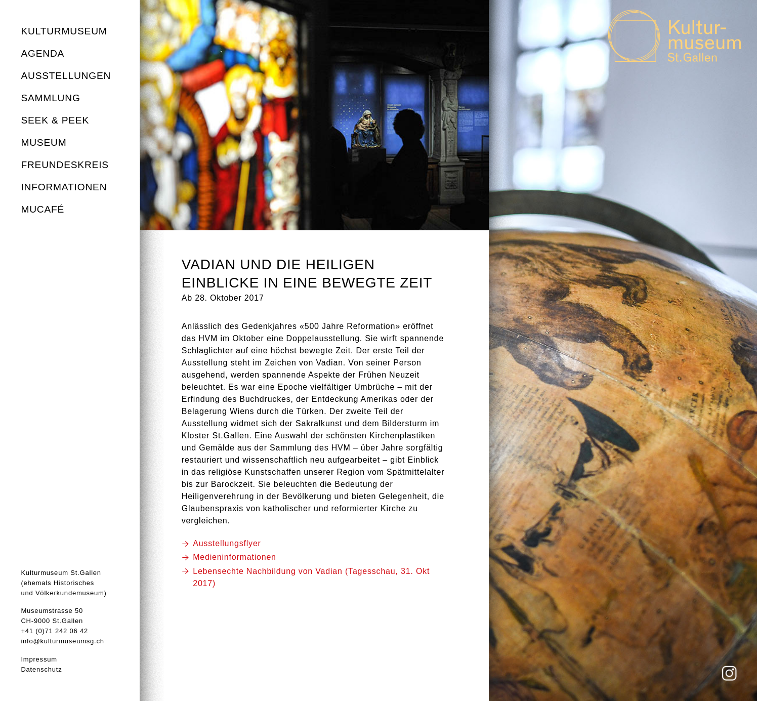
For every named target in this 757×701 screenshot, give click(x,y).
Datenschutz (41, 669)
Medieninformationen (234, 557)
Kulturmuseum (64, 31)
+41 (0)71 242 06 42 (54, 631)
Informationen (64, 187)
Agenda (42, 53)
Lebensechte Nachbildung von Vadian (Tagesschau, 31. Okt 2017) (311, 577)
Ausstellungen (66, 75)
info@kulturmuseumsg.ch (62, 641)
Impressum (39, 659)
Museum (43, 142)
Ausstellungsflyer (227, 543)
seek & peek (55, 120)
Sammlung (50, 98)
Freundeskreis (65, 164)
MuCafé (42, 209)
